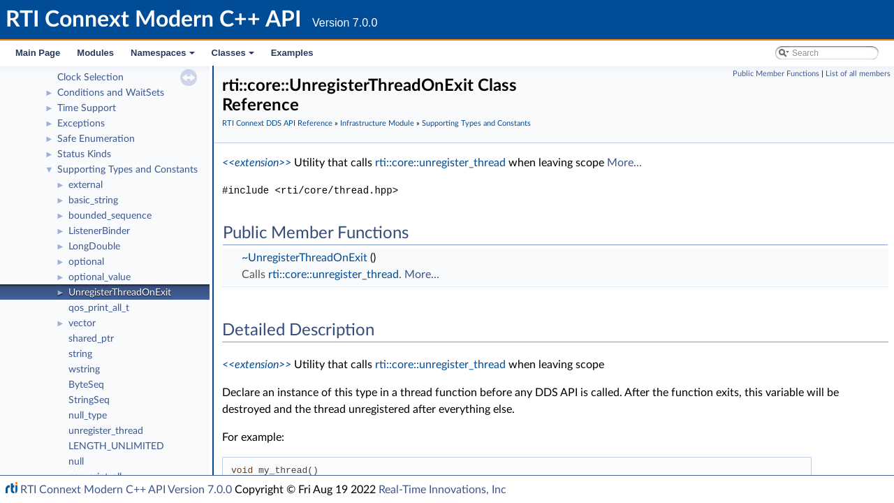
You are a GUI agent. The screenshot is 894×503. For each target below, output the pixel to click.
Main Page (37, 53)
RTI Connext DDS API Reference (277, 123)
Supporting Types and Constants (127, 170)
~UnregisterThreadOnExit (304, 257)
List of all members (858, 74)
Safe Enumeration (96, 139)
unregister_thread (105, 431)
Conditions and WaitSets (110, 93)
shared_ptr (91, 339)
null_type (87, 416)
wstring (84, 369)
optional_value (99, 277)
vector (82, 323)
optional (86, 262)
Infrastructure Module (377, 123)
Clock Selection (90, 77)
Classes (234, 57)
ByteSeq (86, 385)
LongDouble (94, 247)
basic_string (93, 200)
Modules (95, 53)
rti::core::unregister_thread (440, 162)
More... (624, 162)
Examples (292, 53)
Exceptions (81, 124)
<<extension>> (256, 162)
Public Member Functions (776, 74)
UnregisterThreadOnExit (119, 293)
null (76, 462)
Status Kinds (84, 154)
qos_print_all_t (98, 308)
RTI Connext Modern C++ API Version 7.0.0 (126, 489)
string (80, 354)
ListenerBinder (99, 231)
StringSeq (89, 400)
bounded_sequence (110, 216)
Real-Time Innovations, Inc (442, 489)
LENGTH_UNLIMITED (116, 446)
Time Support (86, 108)
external (85, 185)
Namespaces (164, 57)
